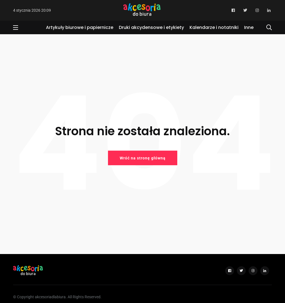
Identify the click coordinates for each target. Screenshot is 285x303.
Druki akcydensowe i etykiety (151, 27)
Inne (249, 27)
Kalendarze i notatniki (214, 27)
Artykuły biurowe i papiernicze (79, 27)
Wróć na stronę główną (143, 158)
